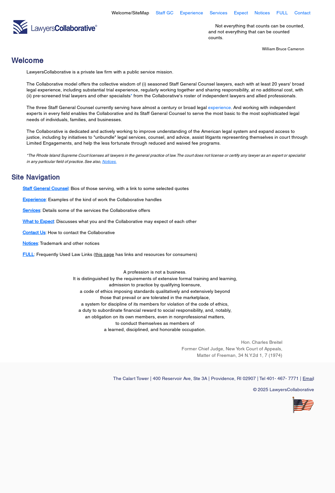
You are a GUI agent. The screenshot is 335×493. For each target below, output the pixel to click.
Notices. (109, 161)
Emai (308, 378)
